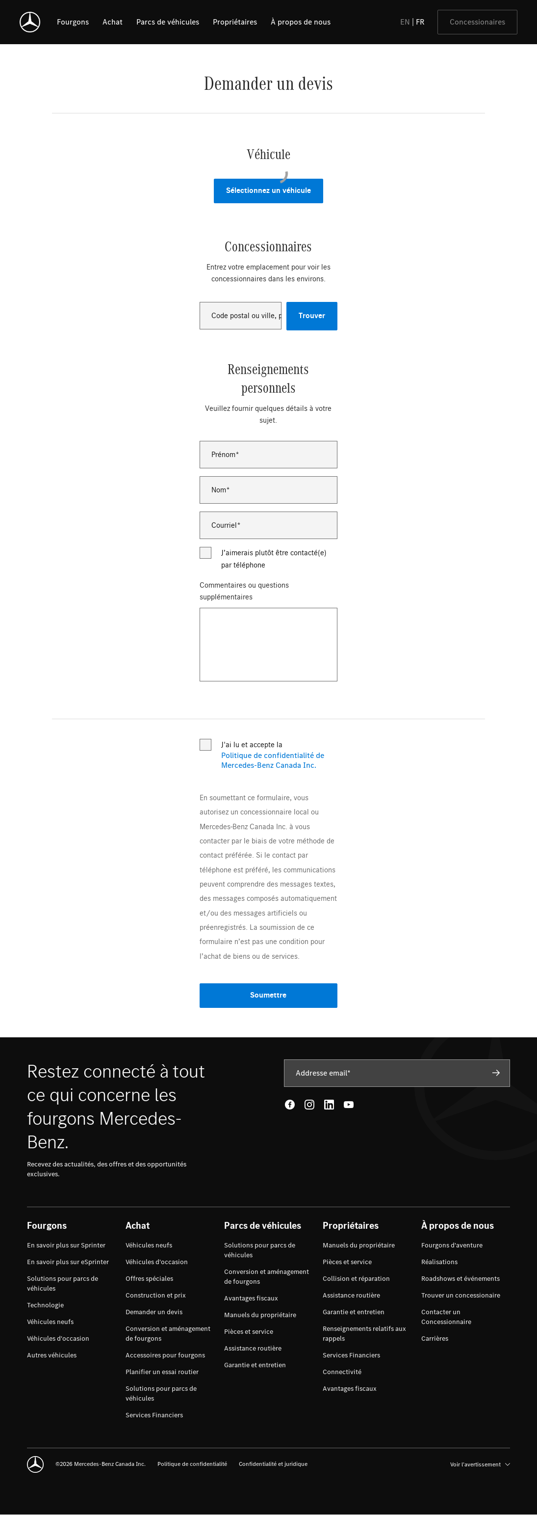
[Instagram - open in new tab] (309, 1104)
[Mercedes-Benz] (30, 22)
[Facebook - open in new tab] (290, 1104)
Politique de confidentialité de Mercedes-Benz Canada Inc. (272, 760)
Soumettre (268, 995)
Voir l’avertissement (480, 1464)
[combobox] (241, 315)
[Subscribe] (496, 1072)
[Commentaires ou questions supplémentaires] (269, 644)
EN (405, 22)
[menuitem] (66, 1245)
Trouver (312, 316)
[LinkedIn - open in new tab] (329, 1104)
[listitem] (73, 22)
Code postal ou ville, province (246, 315)
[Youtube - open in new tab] (349, 1104)
